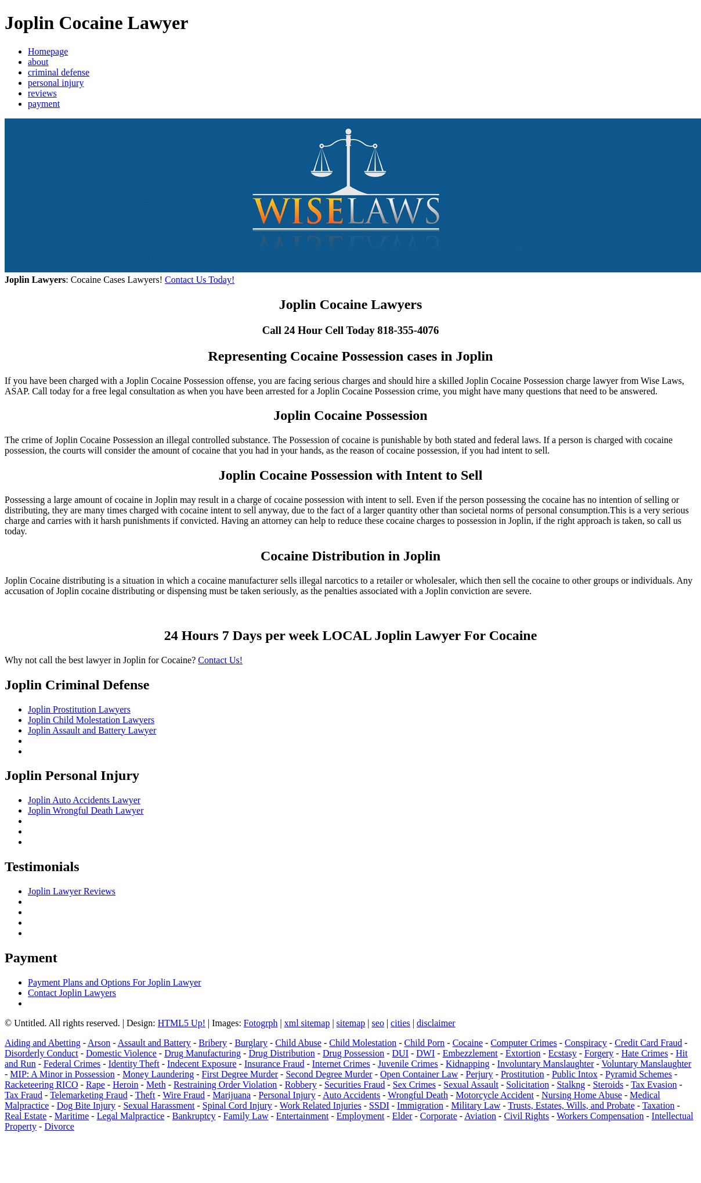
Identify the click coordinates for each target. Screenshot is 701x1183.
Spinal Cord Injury (237, 1105)
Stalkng (571, 1084)
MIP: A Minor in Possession (62, 1074)
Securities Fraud (354, 1084)
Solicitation (527, 1084)
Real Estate (25, 1116)
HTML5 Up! (181, 1023)
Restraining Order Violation (225, 1084)
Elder (402, 1116)
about (38, 62)
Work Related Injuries (321, 1105)
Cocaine (468, 1043)
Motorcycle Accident (495, 1095)
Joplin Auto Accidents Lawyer (84, 800)
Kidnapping (468, 1064)
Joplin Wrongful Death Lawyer (85, 810)
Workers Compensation (600, 1116)
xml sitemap (307, 1023)
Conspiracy (586, 1043)
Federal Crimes (72, 1064)
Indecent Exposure (202, 1064)
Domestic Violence (121, 1053)
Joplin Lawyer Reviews (71, 891)
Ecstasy (562, 1053)
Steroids (608, 1084)
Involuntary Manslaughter (545, 1064)
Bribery (212, 1043)
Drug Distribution (281, 1053)
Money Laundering (158, 1074)
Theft (145, 1095)
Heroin (125, 1084)
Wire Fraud (183, 1095)
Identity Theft (134, 1064)
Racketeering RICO (41, 1084)
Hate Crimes (644, 1053)
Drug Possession (353, 1053)
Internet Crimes (341, 1064)
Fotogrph (261, 1023)
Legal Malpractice (131, 1116)
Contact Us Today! (199, 280)
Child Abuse (298, 1043)
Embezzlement (470, 1053)
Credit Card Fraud (648, 1043)
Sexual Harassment (158, 1105)
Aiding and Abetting (43, 1043)
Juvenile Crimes (408, 1064)
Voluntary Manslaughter (647, 1064)
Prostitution (522, 1074)
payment (44, 104)
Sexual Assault (470, 1084)
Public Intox (575, 1074)
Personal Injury (286, 1095)
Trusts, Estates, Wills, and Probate (571, 1105)
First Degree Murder (240, 1074)
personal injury (56, 83)
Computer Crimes (523, 1043)
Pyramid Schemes (638, 1074)
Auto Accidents (351, 1095)
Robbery (301, 1084)
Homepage (48, 51)
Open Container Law (419, 1074)
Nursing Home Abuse (581, 1095)
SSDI (379, 1105)
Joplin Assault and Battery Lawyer (92, 730)
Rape (95, 1084)
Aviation (480, 1116)
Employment (361, 1116)
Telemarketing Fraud (89, 1095)
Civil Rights (526, 1116)
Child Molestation (362, 1043)
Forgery (598, 1053)
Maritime (72, 1116)
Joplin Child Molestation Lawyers (91, 720)
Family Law (246, 1116)
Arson (99, 1043)
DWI (425, 1053)
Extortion (522, 1053)
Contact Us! (220, 660)
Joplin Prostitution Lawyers (79, 709)
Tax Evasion (654, 1084)
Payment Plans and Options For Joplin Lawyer (114, 982)
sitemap (351, 1023)
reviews (42, 93)
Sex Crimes (414, 1084)
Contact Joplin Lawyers (72, 993)
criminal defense (58, 72)
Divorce (59, 1126)
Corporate (438, 1116)
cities (400, 1023)
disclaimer (436, 1023)
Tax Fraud (23, 1095)
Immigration (420, 1105)
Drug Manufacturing (202, 1053)
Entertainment (302, 1116)
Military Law (475, 1105)
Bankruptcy (194, 1116)
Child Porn (424, 1043)
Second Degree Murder (329, 1074)
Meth (156, 1084)
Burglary (251, 1043)
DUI (400, 1053)
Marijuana (231, 1095)
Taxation (658, 1105)
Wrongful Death (418, 1095)
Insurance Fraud (274, 1064)
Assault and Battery (154, 1043)
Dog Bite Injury (86, 1105)
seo (378, 1023)
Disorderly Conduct (41, 1053)
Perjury (479, 1074)
